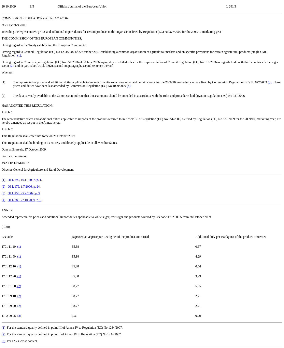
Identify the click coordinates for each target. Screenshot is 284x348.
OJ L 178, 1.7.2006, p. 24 (24, 186)
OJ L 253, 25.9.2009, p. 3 (24, 193)
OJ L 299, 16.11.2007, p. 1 (24, 180)
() (19, 55)
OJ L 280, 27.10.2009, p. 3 (24, 200)
